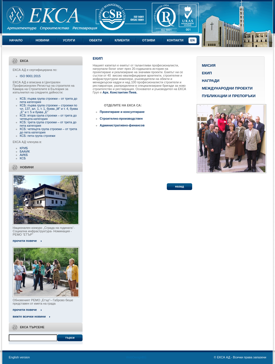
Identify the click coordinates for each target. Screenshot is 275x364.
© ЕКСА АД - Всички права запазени (240, 357)
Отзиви (148, 40)
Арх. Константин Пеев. (120, 92)
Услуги (69, 40)
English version (19, 357)
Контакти (175, 40)
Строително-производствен (121, 118)
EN (192, 40)
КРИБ (24, 148)
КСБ (23, 158)
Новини (42, 40)
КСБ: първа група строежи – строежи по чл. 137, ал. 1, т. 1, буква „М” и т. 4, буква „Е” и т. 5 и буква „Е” (49, 109)
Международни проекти (227, 88)
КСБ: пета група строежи (37, 135)
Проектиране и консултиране (122, 111)
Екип (207, 73)
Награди (210, 81)
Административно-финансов (122, 125)
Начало (16, 40)
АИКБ (24, 155)
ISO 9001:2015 (30, 76)
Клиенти (122, 40)
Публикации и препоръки (228, 96)
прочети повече (25, 240)
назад (179, 186)
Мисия (208, 65)
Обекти (95, 40)
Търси (69, 337)
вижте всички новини (29, 316)
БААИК (25, 151)
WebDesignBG (136, 357)
